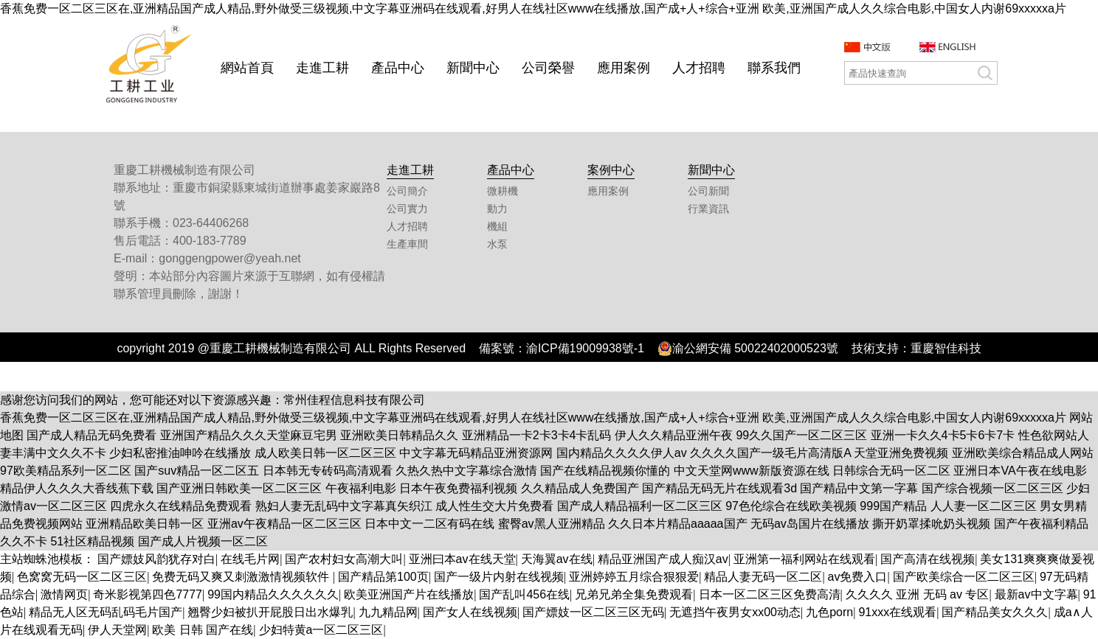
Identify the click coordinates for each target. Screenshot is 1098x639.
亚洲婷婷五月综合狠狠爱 (634, 576)
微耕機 (502, 191)
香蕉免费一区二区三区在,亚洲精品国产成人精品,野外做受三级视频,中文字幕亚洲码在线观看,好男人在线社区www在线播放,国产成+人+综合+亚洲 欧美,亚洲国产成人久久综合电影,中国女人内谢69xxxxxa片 (533, 8)
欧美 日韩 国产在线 (202, 630)
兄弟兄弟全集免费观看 (634, 594)
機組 (497, 226)
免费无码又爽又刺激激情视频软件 (242, 576)
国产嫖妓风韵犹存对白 (156, 559)
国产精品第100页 (383, 576)
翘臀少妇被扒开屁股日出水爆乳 (270, 612)
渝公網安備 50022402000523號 (747, 348)
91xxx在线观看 (897, 612)
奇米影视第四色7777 (147, 594)
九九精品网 (388, 612)
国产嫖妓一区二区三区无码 (593, 612)
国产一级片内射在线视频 (499, 576)
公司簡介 (407, 191)
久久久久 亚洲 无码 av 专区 (918, 594)
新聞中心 (473, 67)
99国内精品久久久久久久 (273, 594)
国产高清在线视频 (927, 559)
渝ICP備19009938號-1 (585, 348)
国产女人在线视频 (470, 612)
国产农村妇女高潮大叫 (344, 559)
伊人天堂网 (117, 630)
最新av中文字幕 (1036, 594)
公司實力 (407, 208)
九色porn (829, 612)
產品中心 (397, 67)
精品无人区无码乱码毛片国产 (105, 612)
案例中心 (611, 170)
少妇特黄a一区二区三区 (321, 630)
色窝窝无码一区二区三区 (82, 576)
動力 (497, 208)
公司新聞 (708, 191)
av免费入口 (858, 576)
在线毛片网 (250, 559)
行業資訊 (708, 208)
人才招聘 (698, 67)
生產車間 (407, 244)
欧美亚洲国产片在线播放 (409, 594)
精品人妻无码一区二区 (763, 576)
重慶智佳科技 (946, 348)
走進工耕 (322, 67)
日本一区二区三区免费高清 (769, 594)
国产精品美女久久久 (995, 612)
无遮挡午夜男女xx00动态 (735, 612)
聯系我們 (774, 67)
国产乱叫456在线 (524, 594)
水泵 (497, 244)
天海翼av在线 (557, 559)
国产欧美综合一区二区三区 (964, 576)
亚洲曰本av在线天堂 (462, 559)
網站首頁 (247, 67)
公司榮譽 (548, 67)
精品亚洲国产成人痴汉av (663, 559)
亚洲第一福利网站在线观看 (804, 559)
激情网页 (64, 594)
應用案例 (623, 67)
